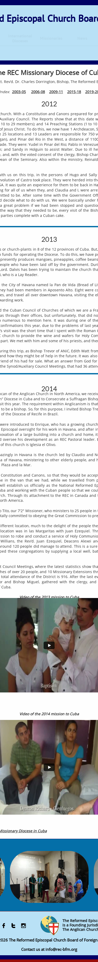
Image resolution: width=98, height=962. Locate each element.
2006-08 (38, 91)
